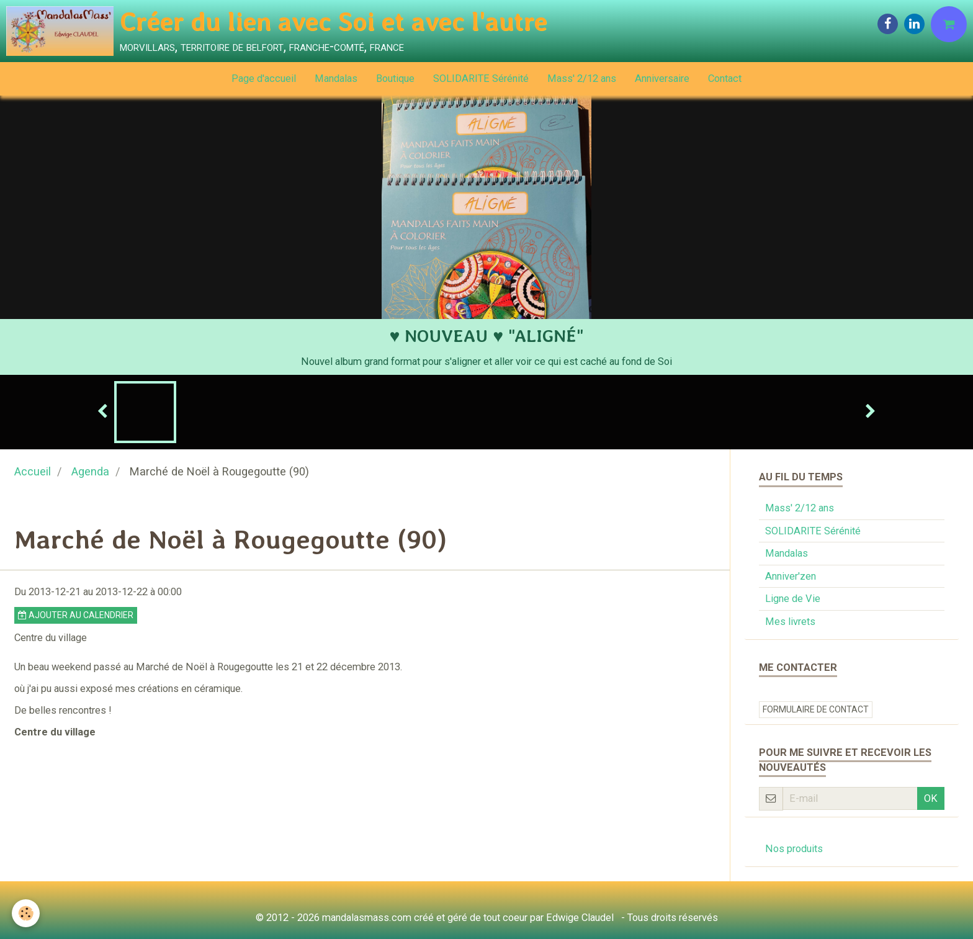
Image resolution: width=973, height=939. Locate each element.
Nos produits (794, 849)
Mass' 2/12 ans (581, 78)
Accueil (32, 471)
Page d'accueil (263, 78)
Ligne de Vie (792, 598)
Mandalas (336, 78)
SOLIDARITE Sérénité (481, 78)
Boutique (395, 78)
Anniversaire (662, 78)
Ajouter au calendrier (75, 615)
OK (931, 798)
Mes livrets (790, 621)
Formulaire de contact (816, 709)
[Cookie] (26, 913)
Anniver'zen (790, 576)
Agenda (90, 471)
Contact (725, 78)
